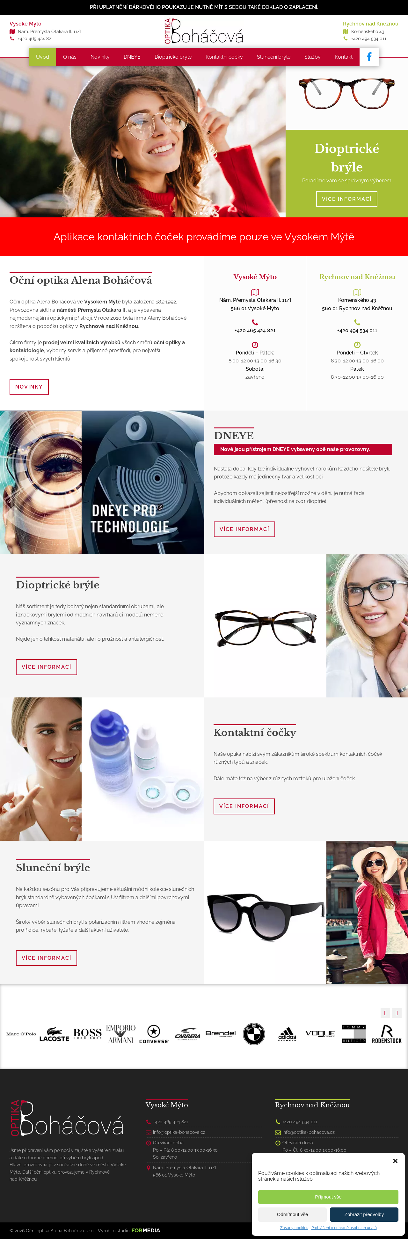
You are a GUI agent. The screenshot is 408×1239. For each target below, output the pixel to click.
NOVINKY (29, 386)
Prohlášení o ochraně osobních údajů (344, 1228)
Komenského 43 (367, 31)
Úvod (43, 57)
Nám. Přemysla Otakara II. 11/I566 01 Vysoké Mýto (255, 304)
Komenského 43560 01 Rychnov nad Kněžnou (357, 304)
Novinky (100, 57)
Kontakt (344, 57)
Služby (313, 57)
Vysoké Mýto (25, 24)
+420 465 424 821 (35, 38)
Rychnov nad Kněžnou (370, 24)
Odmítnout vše (292, 1214)
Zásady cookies (294, 1228)
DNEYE (132, 57)
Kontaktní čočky (225, 57)
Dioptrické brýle (173, 57)
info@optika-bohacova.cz (179, 1131)
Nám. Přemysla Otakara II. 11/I (49, 31)
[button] (395, 1161)
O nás (70, 57)
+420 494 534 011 (368, 38)
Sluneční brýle (274, 57)
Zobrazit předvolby (364, 1214)
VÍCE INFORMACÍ (347, 199)
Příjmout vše (328, 1196)
